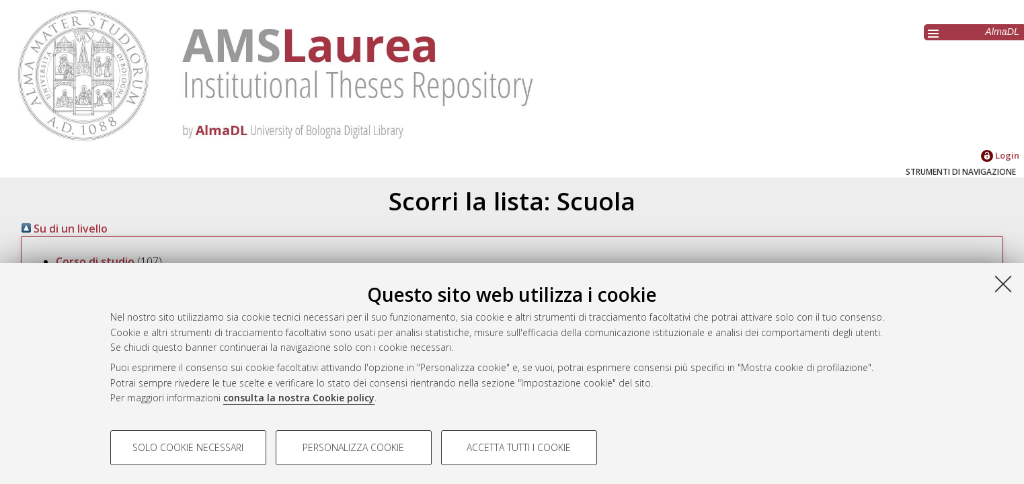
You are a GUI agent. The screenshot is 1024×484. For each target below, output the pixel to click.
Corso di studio (95, 261)
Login (1000, 155)
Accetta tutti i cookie (519, 447)
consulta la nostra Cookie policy (299, 397)
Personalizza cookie (353, 447)
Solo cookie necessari (187, 447)
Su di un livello (65, 228)
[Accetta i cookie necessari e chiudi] (1003, 283)
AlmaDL (1002, 31)
